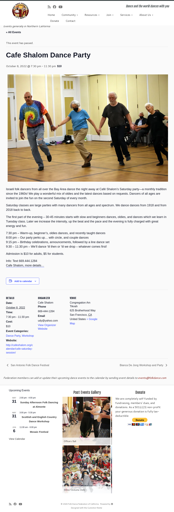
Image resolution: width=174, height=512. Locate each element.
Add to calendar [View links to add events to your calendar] (23, 281)
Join (110, 15)
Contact (70, 21)
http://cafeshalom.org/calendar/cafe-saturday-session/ (19, 349)
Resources (92, 15)
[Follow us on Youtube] (61, 6)
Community (69, 15)
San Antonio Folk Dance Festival (29, 365)
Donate (54, 21)
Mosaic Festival (39, 431)
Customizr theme (94, 508)
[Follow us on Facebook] (55, 6)
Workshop (28, 335)
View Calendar (17, 438)
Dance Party (13, 335)
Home (51, 15)
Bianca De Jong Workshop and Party (142, 365)
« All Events (13, 32)
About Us (146, 15)
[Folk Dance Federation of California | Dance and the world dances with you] (20, 10)
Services (126, 15)
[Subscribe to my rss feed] (50, 6)
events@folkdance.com (152, 378)
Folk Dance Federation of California (83, 504)
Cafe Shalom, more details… (25, 265)
